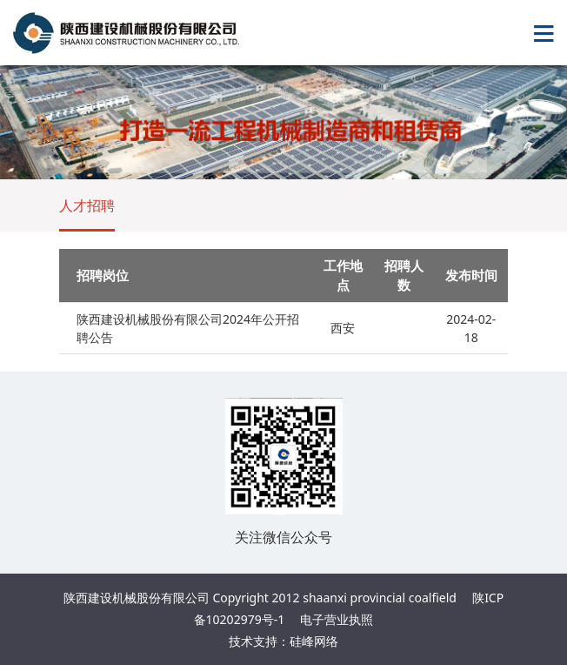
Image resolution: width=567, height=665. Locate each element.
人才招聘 (87, 205)
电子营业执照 (336, 619)
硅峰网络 (314, 641)
